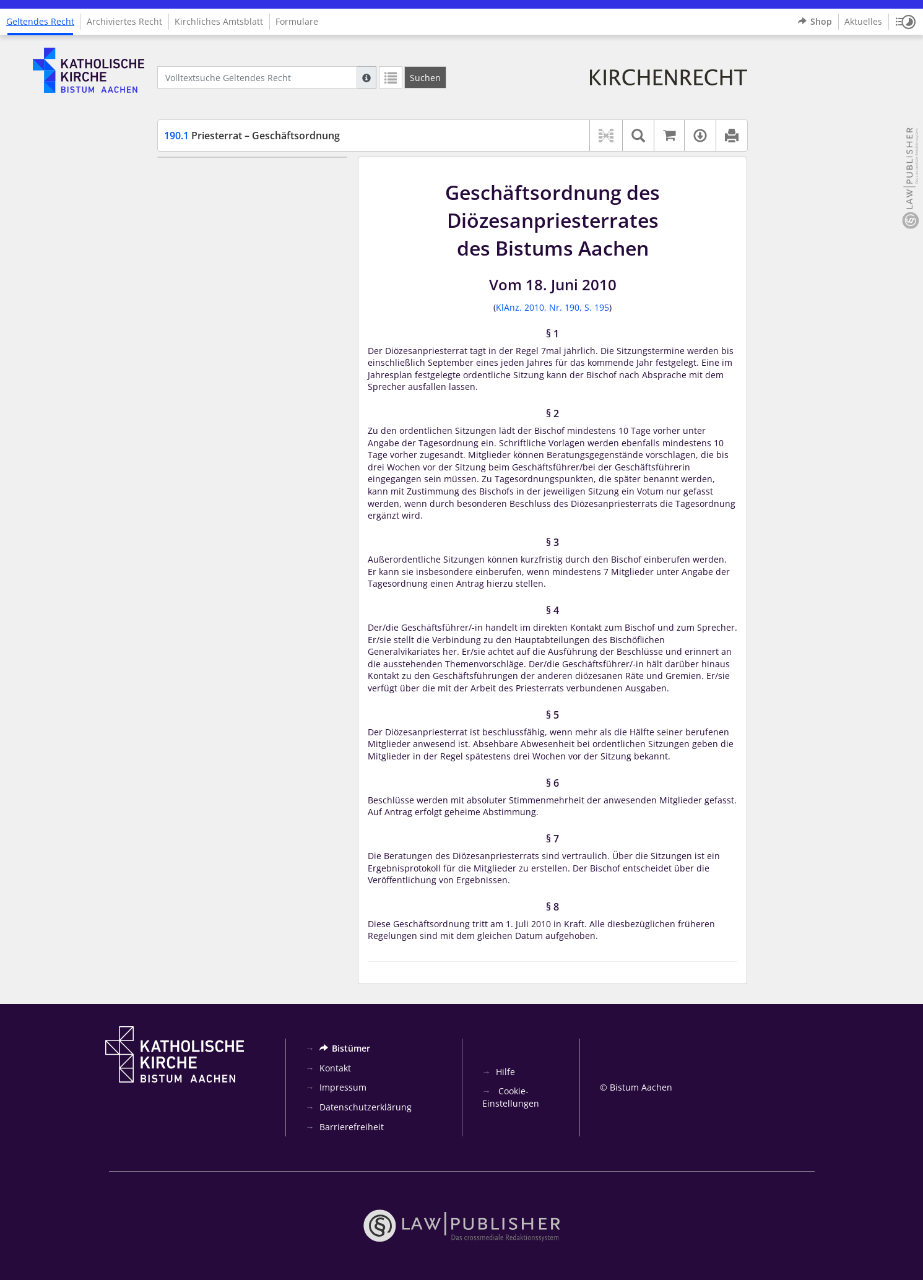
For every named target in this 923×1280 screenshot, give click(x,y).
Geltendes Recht (40, 21)
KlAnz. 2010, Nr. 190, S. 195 (552, 307)
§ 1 (193, 175)
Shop (815, 21)
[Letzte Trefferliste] (390, 77)
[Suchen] (425, 77)
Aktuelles (863, 21)
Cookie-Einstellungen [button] (510, 1097)
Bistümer (344, 1048)
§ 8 (193, 303)
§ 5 (193, 248)
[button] (905, 22)
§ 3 (193, 212)
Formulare (296, 21)
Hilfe (505, 1072)
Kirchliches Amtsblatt (219, 21)
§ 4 (193, 230)
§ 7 (193, 286)
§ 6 (193, 267)
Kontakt (335, 1068)
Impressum (342, 1087)
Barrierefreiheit (351, 1127)
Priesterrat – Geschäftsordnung (252, 135)
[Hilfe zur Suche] (366, 77)
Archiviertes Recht (124, 21)
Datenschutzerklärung (365, 1107)
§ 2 (193, 194)
